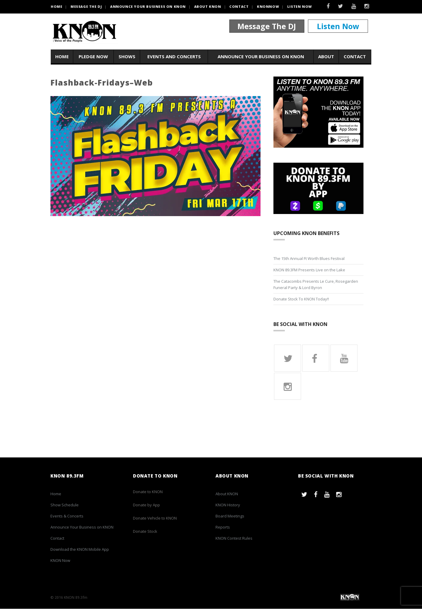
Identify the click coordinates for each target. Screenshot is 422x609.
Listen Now (299, 6)
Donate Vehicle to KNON (155, 518)
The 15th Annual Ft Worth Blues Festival (309, 258)
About (326, 57)
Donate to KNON (148, 492)
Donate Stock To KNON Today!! (301, 299)
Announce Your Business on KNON (148, 6)
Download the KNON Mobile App (79, 549)
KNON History (228, 505)
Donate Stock (145, 531)
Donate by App (146, 505)
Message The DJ (266, 26)
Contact (239, 6)
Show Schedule (64, 505)
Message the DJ (86, 6)
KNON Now (60, 560)
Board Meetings (230, 516)
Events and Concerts (174, 57)
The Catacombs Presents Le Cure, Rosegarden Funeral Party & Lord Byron (315, 284)
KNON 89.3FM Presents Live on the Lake (309, 270)
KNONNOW (268, 6)
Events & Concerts (66, 516)
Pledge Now (93, 57)
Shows (127, 57)
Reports (223, 527)
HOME (56, 6)
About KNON (207, 6)
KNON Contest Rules (234, 538)
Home (62, 57)
